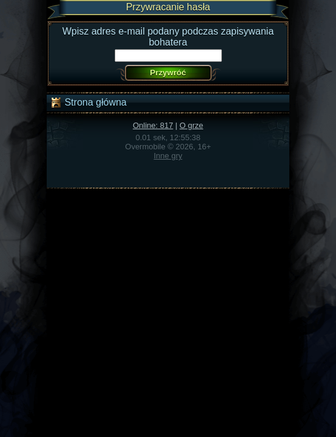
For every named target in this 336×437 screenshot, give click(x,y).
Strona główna (88, 103)
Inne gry (168, 155)
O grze (191, 125)
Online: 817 (153, 125)
